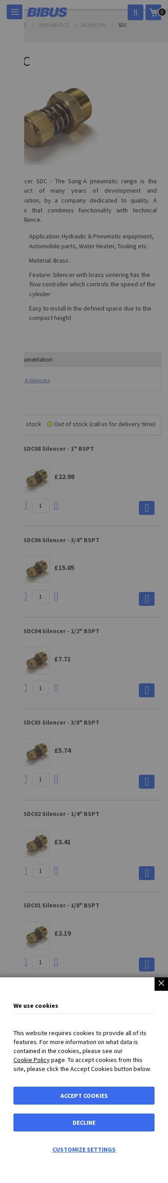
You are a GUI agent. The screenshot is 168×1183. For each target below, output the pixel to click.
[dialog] (84, 591)
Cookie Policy (31, 1060)
